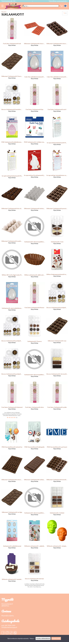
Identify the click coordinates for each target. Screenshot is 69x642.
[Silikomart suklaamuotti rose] (57, 331)
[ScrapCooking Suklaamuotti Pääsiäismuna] (12, 166)
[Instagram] (7, 633)
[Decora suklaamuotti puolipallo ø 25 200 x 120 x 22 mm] (57, 298)
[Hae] (41, 6)
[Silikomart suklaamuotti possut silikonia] (57, 198)
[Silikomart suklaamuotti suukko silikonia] (12, 231)
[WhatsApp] (15, 633)
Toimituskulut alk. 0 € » (8, 1)
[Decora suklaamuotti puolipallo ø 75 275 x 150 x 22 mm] (12, 364)
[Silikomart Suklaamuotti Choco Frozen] (12, 66)
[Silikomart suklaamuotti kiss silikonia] (12, 198)
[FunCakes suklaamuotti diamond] (12, 401)
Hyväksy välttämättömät (43, 638)
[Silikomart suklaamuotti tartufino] (57, 469)
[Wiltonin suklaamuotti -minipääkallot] (57, 536)
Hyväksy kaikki (56, 638)
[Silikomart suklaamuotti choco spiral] (57, 33)
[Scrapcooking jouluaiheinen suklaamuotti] (57, 166)
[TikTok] (11, 633)
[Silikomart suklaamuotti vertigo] (12, 503)
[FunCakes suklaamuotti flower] (34, 298)
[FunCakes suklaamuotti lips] (34, 99)
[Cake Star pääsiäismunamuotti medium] (57, 66)
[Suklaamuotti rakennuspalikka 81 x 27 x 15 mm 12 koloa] (34, 231)
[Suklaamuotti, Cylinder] (57, 503)
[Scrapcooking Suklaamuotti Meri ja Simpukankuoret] (57, 132)
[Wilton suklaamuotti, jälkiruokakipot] (34, 265)
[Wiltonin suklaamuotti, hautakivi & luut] (12, 571)
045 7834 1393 (10, 625)
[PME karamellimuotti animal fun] (12, 437)
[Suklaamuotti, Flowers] (34, 331)
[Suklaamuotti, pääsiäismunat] (12, 536)
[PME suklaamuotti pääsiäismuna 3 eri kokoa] (12, 132)
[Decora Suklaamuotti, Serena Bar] (57, 364)
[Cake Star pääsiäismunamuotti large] (34, 66)
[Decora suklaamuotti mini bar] (34, 571)
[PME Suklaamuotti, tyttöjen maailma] (34, 132)
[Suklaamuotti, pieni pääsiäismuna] (12, 298)
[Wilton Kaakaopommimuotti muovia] (57, 265)
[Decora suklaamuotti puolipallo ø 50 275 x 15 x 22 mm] (12, 331)
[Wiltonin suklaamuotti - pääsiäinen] (34, 536)
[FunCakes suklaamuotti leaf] (12, 33)
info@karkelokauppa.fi (9, 627)
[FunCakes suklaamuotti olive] (34, 401)
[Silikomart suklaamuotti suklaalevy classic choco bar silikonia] (34, 469)
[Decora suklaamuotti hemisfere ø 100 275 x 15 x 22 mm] (12, 99)
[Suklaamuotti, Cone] (57, 231)
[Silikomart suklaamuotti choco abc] (12, 469)
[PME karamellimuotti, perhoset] (57, 437)
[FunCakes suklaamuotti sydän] (57, 401)
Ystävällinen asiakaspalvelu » (58, 1)
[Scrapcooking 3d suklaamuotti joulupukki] (34, 166)
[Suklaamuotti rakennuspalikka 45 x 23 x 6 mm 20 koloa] (34, 364)
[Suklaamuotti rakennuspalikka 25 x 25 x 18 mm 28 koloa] (34, 503)
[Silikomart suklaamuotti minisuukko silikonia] (34, 198)
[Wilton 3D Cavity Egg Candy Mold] (12, 265)
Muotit (4, 12)
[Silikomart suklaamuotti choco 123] (34, 33)
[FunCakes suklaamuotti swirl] (57, 99)
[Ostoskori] (61, 6)
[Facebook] (3, 633)
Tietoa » (31, 638)
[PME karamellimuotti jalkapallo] (34, 437)
